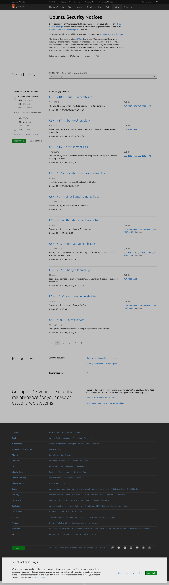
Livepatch (79, 7)
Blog (80, 548)
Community (77, 461)
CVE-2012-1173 (144, 156)
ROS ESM (53, 461)
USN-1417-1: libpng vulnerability (69, 120)
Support (78, 432)
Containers (16, 506)
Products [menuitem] (52, 2)
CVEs (108, 7)
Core (74, 512)
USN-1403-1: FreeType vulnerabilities (72, 243)
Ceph (14, 438)
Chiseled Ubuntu (75, 506)
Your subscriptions (56, 517)
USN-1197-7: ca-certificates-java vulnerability (77, 173)
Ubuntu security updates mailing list (101, 358)
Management (81, 466)
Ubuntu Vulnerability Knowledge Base (65, 29)
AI (50, 529)
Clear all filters (36, 141)
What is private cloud (81, 489)
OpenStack (17, 432)
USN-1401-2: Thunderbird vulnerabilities (74, 220)
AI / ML (15, 455)
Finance (93, 534)
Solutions (16, 529)
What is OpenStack (57, 432)
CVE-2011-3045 (130, 279)
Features (52, 472)
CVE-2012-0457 (144, 229)
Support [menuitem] (77, 2)
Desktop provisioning (81, 523)
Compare (73, 500)
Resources (96, 444)
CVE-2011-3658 (130, 229)
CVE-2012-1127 (144, 253)
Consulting (77, 438)
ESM (69, 7)
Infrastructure (64, 529)
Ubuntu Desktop (19, 478)
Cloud (14, 489)
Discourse (93, 517)
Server (61, 512)
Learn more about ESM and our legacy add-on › (105, 403)
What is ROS (64, 461)
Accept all (151, 573)
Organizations (55, 478)
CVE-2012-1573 (130, 106)
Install (69, 432)
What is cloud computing (59, 489)
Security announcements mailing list (101, 364)
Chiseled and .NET (92, 506)
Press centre (100, 548)
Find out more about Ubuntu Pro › (100, 398)
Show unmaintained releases (26, 134)
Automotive (54, 534)
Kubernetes (17, 444)
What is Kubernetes (57, 444)
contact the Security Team (112, 34)
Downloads (17, 512)
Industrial (65, 534)
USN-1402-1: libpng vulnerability (69, 270)
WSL (68, 512)
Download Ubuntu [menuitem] (106, 2)
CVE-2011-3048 (130, 129)
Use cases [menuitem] (64, 2)
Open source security (102, 529)
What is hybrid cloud (100, 489)
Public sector (76, 534)
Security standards (94, 7)
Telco (85, 534)
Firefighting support (107, 517)
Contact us (18, 548)
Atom (87, 56)
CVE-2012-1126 (130, 253)
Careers (73, 548)
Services (77, 472)
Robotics (16, 461)
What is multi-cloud (119, 489)
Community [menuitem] (89, 2)
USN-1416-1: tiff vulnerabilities (68, 146)
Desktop (52, 512)
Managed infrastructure (22, 449)
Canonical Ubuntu (18, 2)
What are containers (57, 506)
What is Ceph (54, 438)
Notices (117, 7)
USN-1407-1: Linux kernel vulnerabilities (74, 196)
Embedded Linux (67, 466)
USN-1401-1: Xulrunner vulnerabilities (72, 296)
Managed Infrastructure (82, 529)
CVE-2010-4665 (130, 156)
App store (53, 466)
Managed (66, 438)
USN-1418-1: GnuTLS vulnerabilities (71, 97)
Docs (86, 438)
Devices (95, 523)
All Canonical (147, 2)
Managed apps (55, 449)
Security (15, 495)
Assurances (128, 7)
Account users (72, 517)
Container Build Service (112, 506)
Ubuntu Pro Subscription (59, 523)
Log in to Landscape (101, 500)
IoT (13, 466)
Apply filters (19, 141)
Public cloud (135, 489)
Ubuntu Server (18, 483)
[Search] (157, 2)
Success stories (65, 472)
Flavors (78, 478)
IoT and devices (119, 529)
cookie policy (40, 578)
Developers (68, 478)
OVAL (79, 39)
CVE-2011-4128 (144, 106)
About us (53, 548)
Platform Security (56, 7)
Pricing (84, 517)
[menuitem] (147, 2)
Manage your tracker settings (130, 573)
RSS (97, 56)
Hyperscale (53, 483)
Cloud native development (139, 529)
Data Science (66, 455)
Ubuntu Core (17, 472)
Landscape (16, 500)
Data (55, 529)
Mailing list (74, 56)
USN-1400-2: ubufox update (66, 319)
